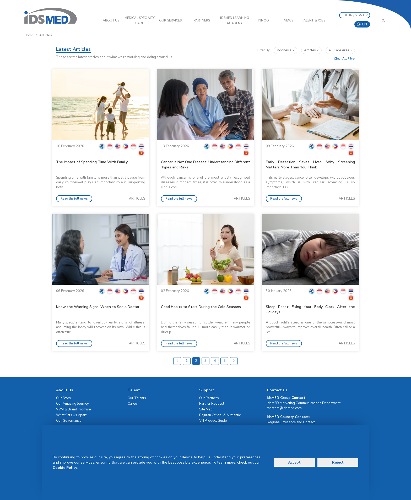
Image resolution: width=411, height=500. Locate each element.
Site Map (206, 409)
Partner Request (211, 403)
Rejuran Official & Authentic (220, 415)
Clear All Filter (344, 59)
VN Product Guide (213, 420)
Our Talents (137, 398)
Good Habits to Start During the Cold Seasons (201, 306)
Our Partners (209, 398)
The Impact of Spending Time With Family (92, 162)
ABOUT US (111, 20)
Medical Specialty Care (140, 20)
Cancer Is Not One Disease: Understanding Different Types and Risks (205, 165)
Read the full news (74, 198)
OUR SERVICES (170, 20)
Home (28, 35)
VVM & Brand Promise (73, 409)
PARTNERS (202, 20)
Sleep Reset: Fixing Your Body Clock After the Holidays (310, 309)
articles (311, 50)
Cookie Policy (65, 467)
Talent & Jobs (313, 20)
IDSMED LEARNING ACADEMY (234, 20)
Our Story (63, 398)
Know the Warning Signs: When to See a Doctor (97, 306)
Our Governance (68, 420)
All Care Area (340, 50)
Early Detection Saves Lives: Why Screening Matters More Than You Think (310, 165)
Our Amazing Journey (72, 403)
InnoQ (263, 20)
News (288, 20)
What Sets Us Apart (71, 415)
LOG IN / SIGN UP (354, 15)
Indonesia (285, 50)
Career (133, 403)
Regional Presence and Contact (291, 422)
